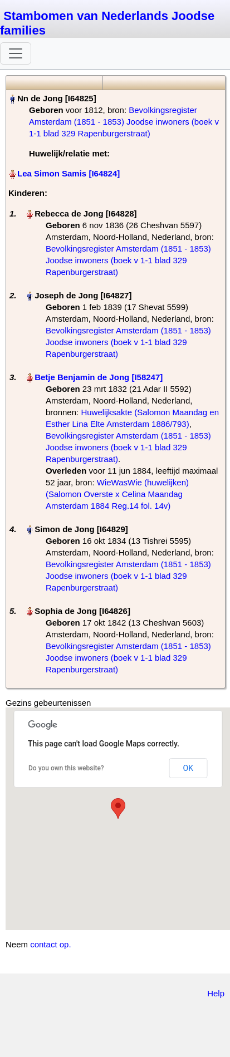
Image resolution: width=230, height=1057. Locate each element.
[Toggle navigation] (15, 53)
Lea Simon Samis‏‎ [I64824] (68, 173)
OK (188, 768)
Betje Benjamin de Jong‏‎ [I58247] (99, 377)
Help (215, 993)
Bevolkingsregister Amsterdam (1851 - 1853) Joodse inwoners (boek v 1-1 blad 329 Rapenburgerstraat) (124, 121)
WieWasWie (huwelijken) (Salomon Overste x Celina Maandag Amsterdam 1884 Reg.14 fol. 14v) (117, 494)
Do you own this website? (66, 768)
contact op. (50, 944)
